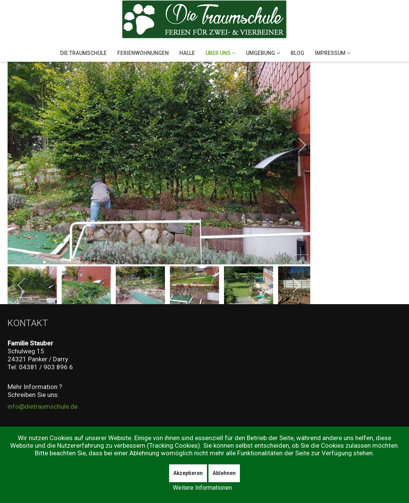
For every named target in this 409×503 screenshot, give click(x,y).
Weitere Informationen (202, 487)
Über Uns (217, 53)
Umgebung (260, 53)
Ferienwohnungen (143, 53)
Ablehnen (224, 473)
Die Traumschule (83, 53)
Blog (297, 53)
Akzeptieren (188, 473)
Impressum (330, 53)
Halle (187, 53)
